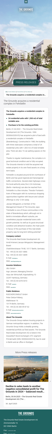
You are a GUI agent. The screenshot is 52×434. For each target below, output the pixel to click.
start (7, 104)
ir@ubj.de (16, 299)
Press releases (12, 107)
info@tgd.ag (17, 273)
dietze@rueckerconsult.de (23, 325)
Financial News (32, 104)
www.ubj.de (15, 302)
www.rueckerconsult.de (20, 328)
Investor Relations (16, 104)
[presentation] (2, 397)
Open (49, 3)
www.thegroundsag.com (21, 276)
